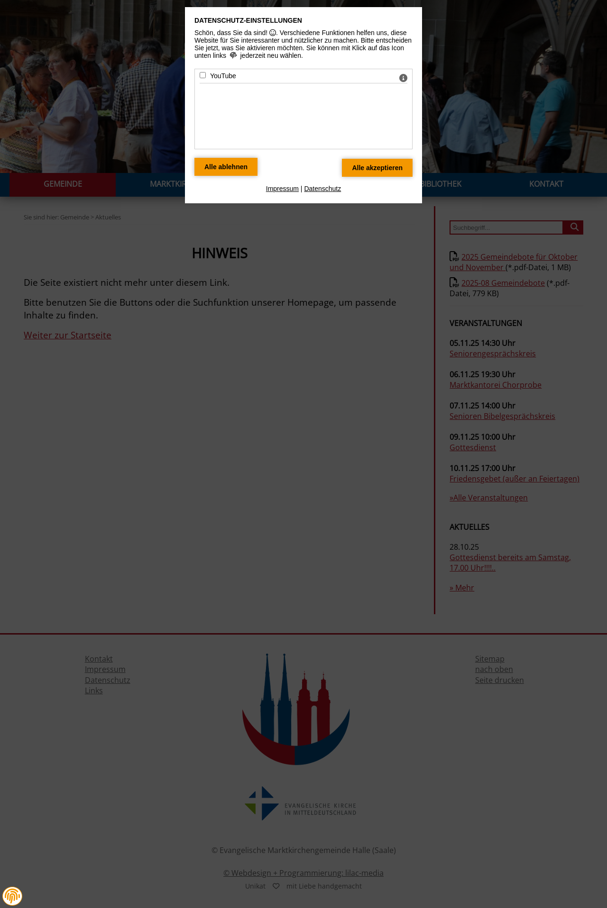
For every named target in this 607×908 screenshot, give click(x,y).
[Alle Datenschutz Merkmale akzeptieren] (377, 168)
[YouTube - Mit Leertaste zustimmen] (203, 75)
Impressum (282, 188)
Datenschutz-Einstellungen (248, 20)
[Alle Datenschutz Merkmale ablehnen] (226, 167)
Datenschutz (322, 188)
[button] (12, 896)
